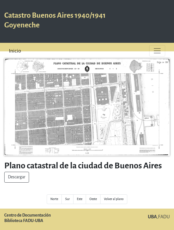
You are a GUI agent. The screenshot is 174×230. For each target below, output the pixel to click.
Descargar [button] (16, 177)
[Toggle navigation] (157, 51)
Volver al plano (114, 199)
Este (79, 199)
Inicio (15, 50)
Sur (67, 199)
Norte (54, 199)
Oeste (93, 199)
